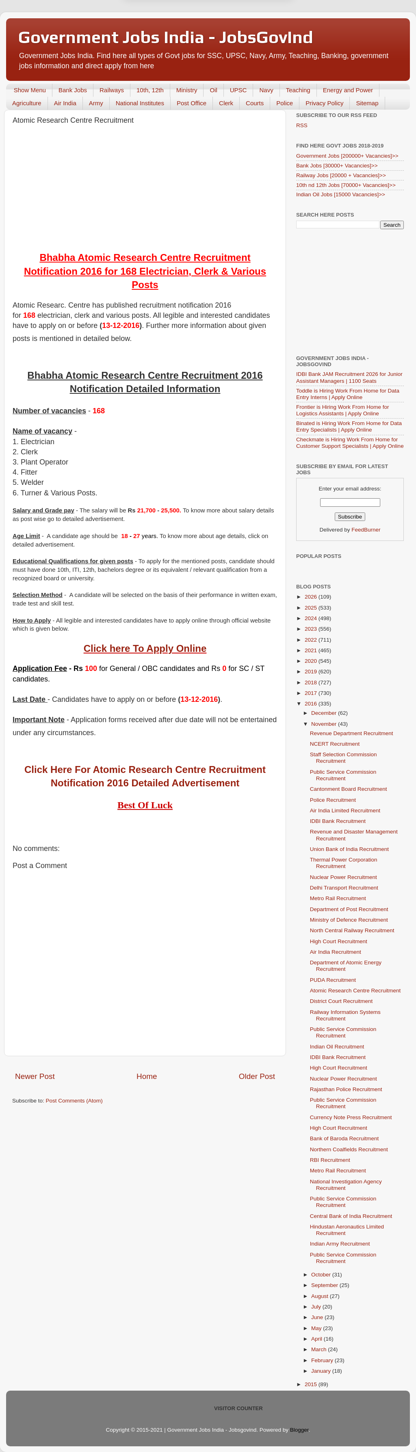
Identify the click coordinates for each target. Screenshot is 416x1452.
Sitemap (367, 103)
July (317, 1307)
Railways (112, 90)
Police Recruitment (333, 800)
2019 (311, 671)
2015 (311, 1384)
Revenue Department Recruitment (351, 733)
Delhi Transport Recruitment (344, 888)
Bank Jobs (72, 90)
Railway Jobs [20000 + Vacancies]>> (341, 175)
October (321, 1275)
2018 (311, 682)
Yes (250, 37)
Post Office (191, 103)
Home (146, 1076)
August (320, 1296)
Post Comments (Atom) (74, 1101)
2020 (311, 661)
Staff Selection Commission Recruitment (343, 757)
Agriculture (26, 103)
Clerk (226, 103)
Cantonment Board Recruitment (348, 789)
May (317, 1328)
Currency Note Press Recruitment (351, 1117)
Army (96, 103)
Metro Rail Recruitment (338, 898)
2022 (311, 640)
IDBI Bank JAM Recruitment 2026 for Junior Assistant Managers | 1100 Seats (349, 377)
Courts (255, 103)
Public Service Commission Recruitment (343, 775)
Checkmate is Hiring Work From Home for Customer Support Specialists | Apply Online (350, 442)
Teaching (298, 90)
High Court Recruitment (338, 941)
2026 (311, 597)
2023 (311, 629)
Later (168, 37)
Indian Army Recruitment (340, 1244)
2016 (311, 704)
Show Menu (30, 90)
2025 (311, 608)
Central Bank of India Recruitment (351, 1216)
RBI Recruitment (330, 1160)
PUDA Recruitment (333, 980)
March (319, 1349)
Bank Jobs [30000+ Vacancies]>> (337, 166)
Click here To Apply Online (145, 648)
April (317, 1339)
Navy (266, 90)
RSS (302, 125)
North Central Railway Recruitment (352, 930)
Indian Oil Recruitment (337, 1047)
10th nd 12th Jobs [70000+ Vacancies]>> (346, 185)
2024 (311, 618)
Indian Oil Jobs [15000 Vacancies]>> (340, 194)
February (323, 1360)
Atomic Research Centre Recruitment (355, 991)
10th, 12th (150, 90)
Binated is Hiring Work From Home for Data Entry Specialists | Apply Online (349, 426)
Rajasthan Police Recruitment (346, 1089)
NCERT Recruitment (335, 744)
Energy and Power (348, 90)
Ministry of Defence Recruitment (349, 920)
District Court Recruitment (341, 1001)
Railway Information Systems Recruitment (345, 1015)
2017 (311, 693)
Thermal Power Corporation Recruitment (343, 863)
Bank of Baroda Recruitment (344, 1138)
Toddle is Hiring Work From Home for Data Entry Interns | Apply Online (347, 394)
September (325, 1285)
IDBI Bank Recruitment (338, 821)
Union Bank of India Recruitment (349, 849)
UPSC (238, 90)
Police (284, 103)
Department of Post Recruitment (349, 909)
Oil (213, 90)
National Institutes (140, 103)
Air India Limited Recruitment (345, 810)
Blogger (299, 1430)
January (321, 1371)
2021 (311, 650)
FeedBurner (365, 530)
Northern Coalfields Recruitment (349, 1149)
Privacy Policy (324, 103)
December (324, 713)
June (318, 1317)
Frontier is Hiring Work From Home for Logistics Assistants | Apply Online (342, 410)
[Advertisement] (145, 190)
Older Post (257, 1076)
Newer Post (35, 1076)
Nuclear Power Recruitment (343, 877)
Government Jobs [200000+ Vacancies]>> (347, 156)
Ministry (186, 90)
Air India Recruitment (335, 952)
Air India (65, 103)
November (324, 724)
